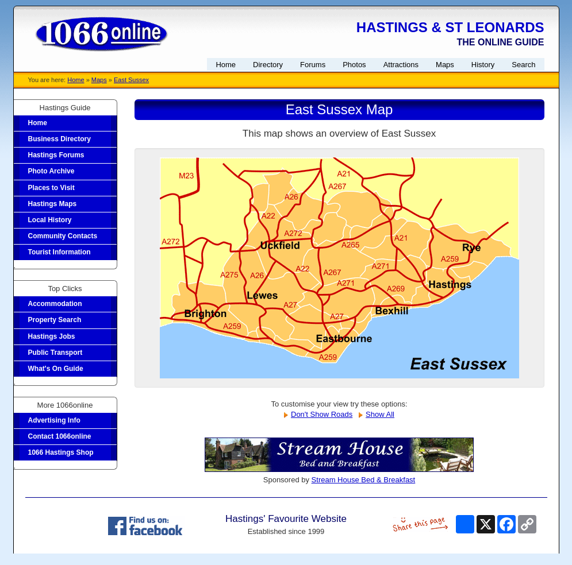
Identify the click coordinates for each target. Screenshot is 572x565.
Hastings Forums (56, 155)
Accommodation (55, 304)
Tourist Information (59, 252)
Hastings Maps (52, 204)
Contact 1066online (59, 436)
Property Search (55, 320)
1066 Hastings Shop (61, 452)
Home (75, 79)
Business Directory (59, 139)
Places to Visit (51, 188)
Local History (50, 220)
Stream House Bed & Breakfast (364, 479)
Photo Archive (51, 171)
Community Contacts (63, 236)
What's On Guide (55, 369)
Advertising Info (54, 420)
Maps (99, 79)
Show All (380, 414)
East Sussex (131, 79)
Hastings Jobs (51, 336)
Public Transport (55, 353)
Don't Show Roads (321, 414)
